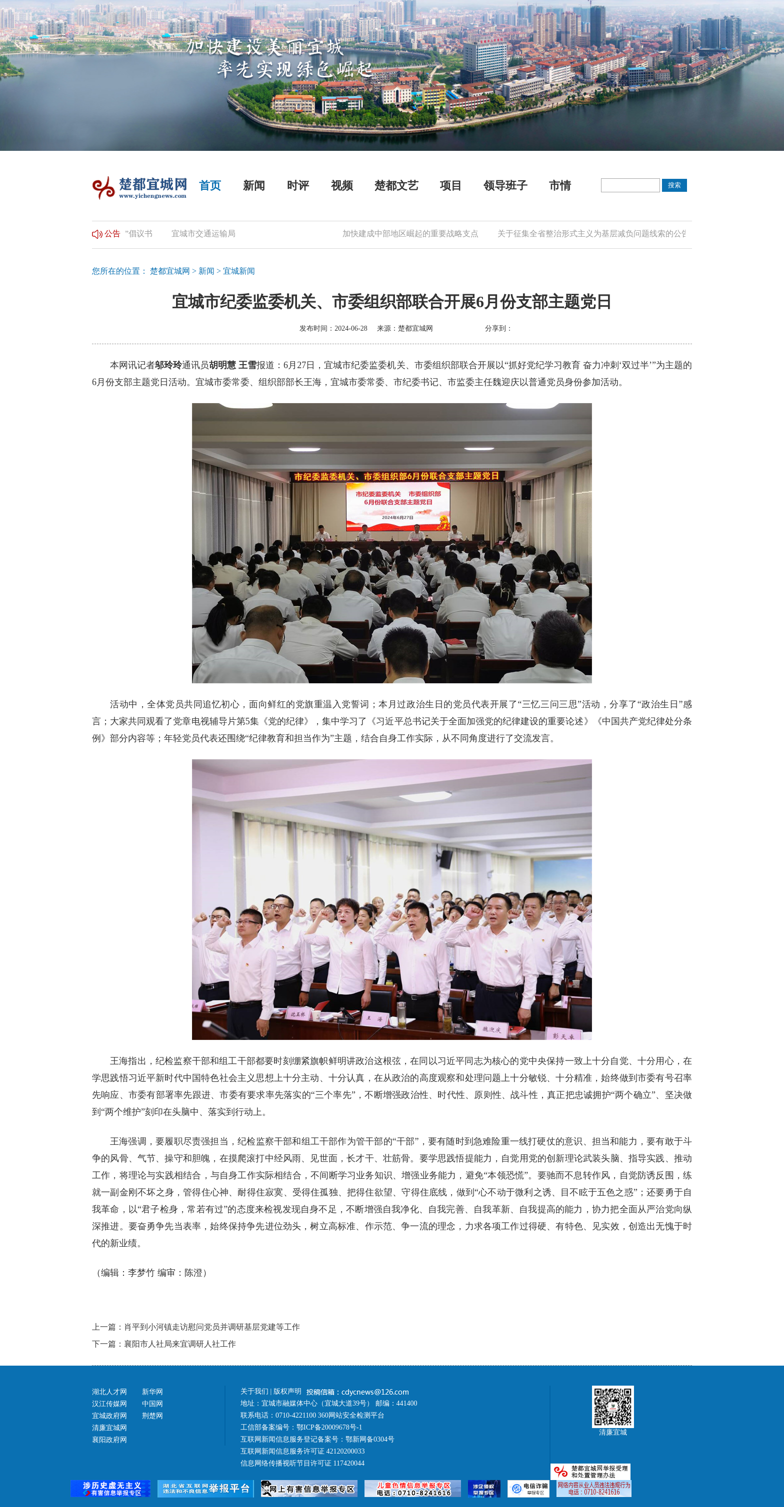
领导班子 (506, 185)
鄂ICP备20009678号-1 (329, 1427)
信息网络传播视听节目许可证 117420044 (302, 1463)
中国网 (152, 1404)
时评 (298, 185)
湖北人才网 (109, 1392)
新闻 (254, 185)
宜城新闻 (239, 271)
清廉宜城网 (109, 1428)
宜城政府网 (109, 1416)
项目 (451, 185)
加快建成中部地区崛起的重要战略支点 (415, 233)
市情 (560, 185)
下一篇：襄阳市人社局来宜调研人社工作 (164, 1344)
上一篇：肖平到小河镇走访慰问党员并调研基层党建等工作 (196, 1327)
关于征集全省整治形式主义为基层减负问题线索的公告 (598, 233)
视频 (342, 185)
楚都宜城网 (170, 271)
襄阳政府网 (109, 1440)
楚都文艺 (396, 185)
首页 (210, 185)
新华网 (152, 1392)
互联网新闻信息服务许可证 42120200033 (302, 1451)
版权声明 (289, 1391)
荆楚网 (152, 1416)
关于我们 (254, 1391)
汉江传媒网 (109, 1404)
